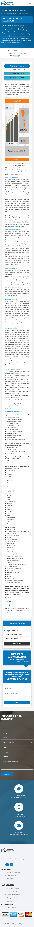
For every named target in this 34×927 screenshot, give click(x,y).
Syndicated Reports (13, 888)
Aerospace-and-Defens (15, 13)
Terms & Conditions (13, 872)
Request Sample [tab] (17, 78)
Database (10, 901)
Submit (7, 774)
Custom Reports (12, 891)
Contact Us (10, 882)
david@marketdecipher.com (14, 605)
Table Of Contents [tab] (17, 70)
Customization (17, 73)
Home (3, 13)
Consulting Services (13, 895)
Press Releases (11, 907)
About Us (10, 879)
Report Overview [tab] (17, 66)
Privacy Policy (11, 875)
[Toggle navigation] (30, 3)
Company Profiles (12, 898)
